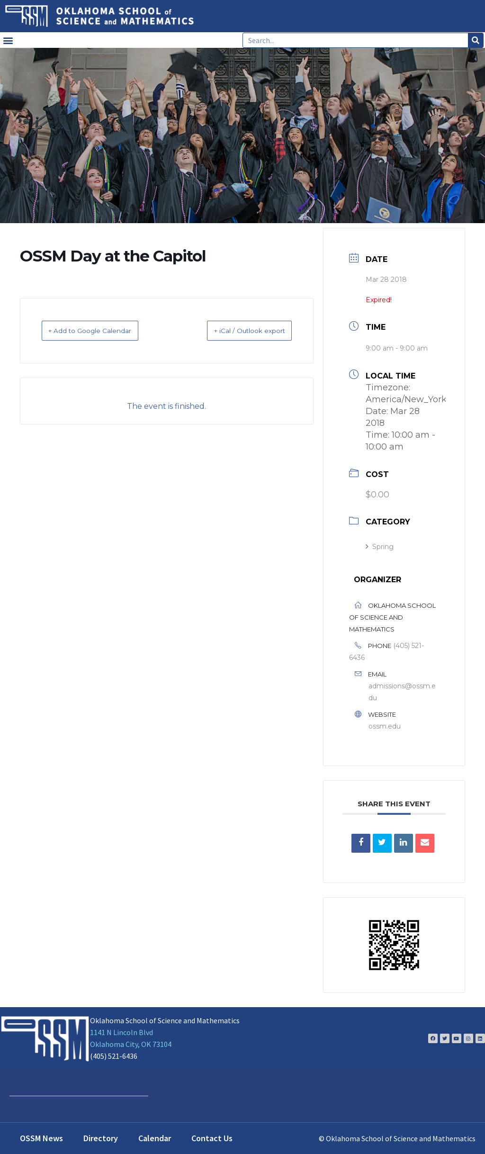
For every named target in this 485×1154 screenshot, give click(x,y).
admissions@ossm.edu (402, 692)
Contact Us (212, 1138)
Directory (100, 1138)
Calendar (154, 1138)
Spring (380, 546)
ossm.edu (384, 726)
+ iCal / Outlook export (238, 330)
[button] (8, 40)
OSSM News (41, 1138)
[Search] (475, 40)
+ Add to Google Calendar (101, 330)
